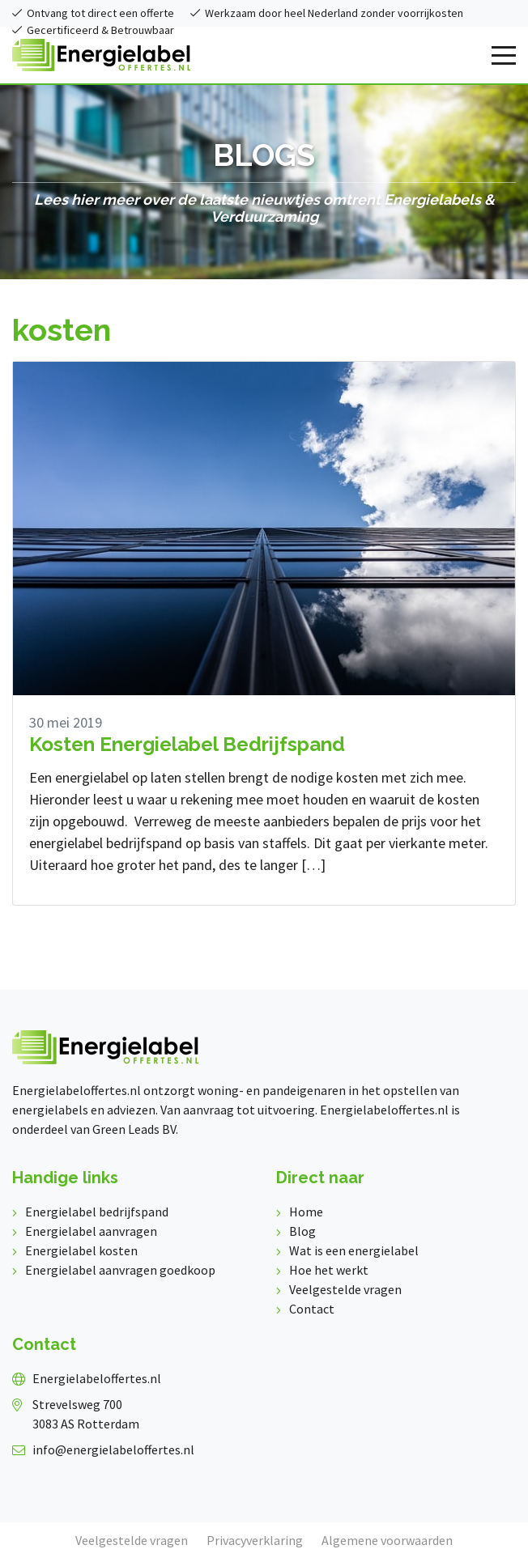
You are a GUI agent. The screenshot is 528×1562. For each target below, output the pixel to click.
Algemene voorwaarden (387, 1540)
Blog (302, 1231)
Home (306, 1211)
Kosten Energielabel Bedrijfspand (187, 744)
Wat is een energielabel (354, 1250)
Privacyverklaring (255, 1540)
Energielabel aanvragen (91, 1231)
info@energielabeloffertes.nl (113, 1449)
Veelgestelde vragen (345, 1289)
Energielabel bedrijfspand (96, 1211)
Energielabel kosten (81, 1250)
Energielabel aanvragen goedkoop (120, 1270)
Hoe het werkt (328, 1270)
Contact (311, 1309)
